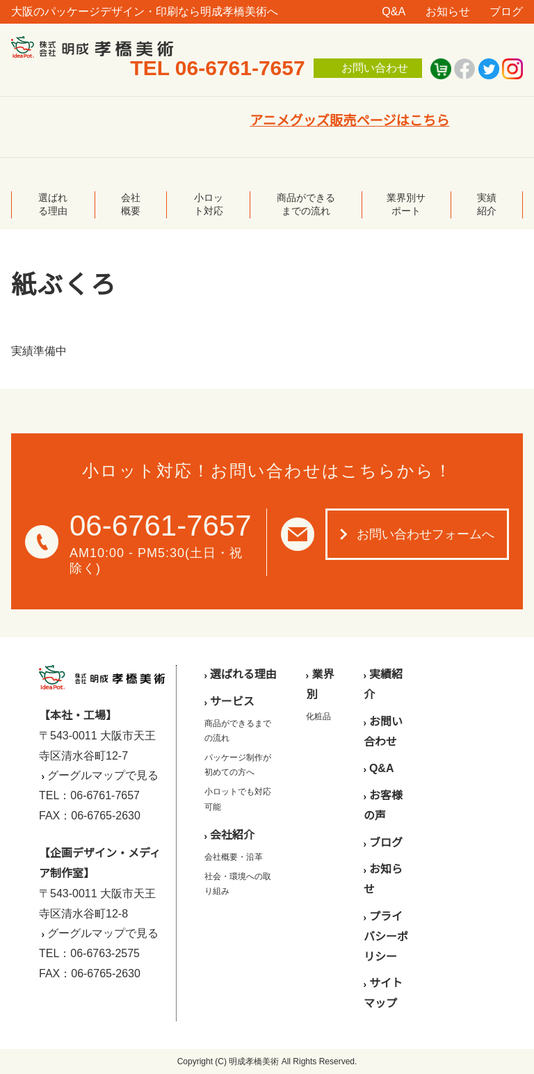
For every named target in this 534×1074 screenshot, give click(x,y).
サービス (232, 701)
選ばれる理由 (52, 204)
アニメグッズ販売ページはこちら (349, 120)
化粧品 (318, 716)
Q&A (393, 11)
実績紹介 (486, 204)
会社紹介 (232, 835)
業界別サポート (406, 204)
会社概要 (130, 204)
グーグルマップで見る (103, 775)
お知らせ (448, 11)
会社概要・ (225, 857)
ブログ (506, 11)
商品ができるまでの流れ (306, 204)
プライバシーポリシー (386, 937)
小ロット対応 (208, 204)
